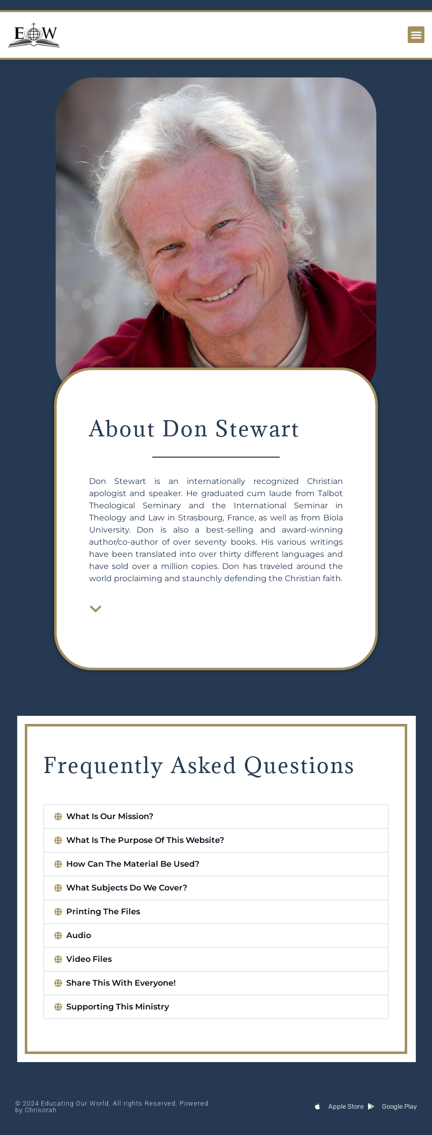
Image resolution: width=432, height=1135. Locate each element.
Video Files (89, 959)
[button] (416, 34)
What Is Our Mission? (110, 816)
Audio (79, 935)
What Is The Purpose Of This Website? (146, 840)
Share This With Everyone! (121, 983)
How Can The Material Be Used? (133, 864)
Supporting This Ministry (118, 1006)
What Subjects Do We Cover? (127, 888)
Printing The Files (104, 911)
